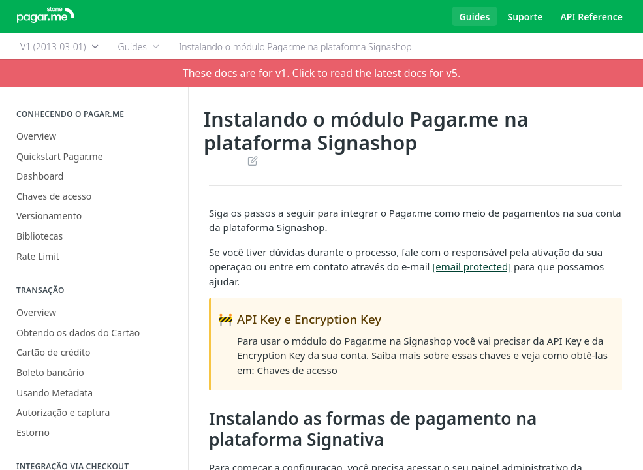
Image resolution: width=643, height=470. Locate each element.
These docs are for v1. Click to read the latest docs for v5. (321, 73)
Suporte (524, 16)
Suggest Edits (252, 160)
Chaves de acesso (297, 370)
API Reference (591, 16)
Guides (475, 16)
